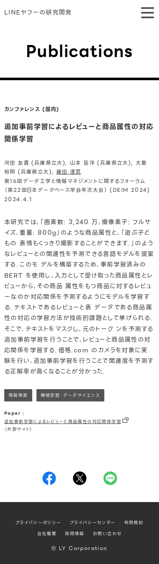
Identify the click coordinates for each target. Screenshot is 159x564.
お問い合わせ (107, 533)
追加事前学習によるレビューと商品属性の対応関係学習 (62, 421)
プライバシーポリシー (38, 522)
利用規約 (134, 522)
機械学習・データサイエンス (70, 395)
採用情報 (74, 533)
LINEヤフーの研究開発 (38, 12)
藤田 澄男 (68, 172)
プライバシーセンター (93, 522)
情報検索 (18, 395)
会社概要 (47, 533)
